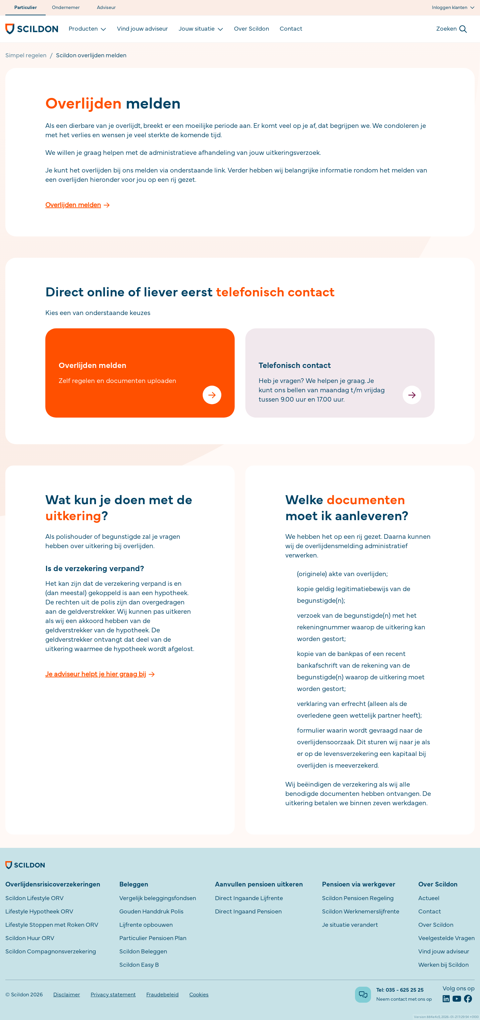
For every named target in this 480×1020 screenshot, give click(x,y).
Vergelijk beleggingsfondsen (157, 898)
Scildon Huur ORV (29, 938)
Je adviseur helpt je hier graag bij (100, 674)
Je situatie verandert (350, 925)
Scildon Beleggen (143, 952)
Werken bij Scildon (443, 965)
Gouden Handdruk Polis (151, 912)
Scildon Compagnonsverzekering (50, 952)
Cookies (199, 994)
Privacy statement (113, 994)
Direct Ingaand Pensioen (248, 912)
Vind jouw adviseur (142, 29)
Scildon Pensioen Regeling (358, 898)
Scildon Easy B (139, 965)
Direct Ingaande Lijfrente (249, 898)
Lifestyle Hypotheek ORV (39, 912)
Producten (87, 29)
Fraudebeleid (162, 994)
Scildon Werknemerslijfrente (360, 912)
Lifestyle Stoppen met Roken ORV (51, 925)
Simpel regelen (25, 56)
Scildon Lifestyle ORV (34, 898)
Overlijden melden (77, 205)
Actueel (428, 898)
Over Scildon (251, 29)
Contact (291, 29)
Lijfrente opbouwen (146, 925)
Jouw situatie (201, 29)
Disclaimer (66, 994)
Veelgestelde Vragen (446, 938)
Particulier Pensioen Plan (152, 938)
